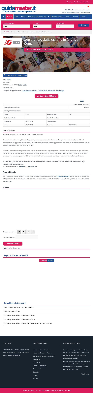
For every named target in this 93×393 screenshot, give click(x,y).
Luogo (37, 23)
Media (45, 90)
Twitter (50, 260)
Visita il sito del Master (46, 96)
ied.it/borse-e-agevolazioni (27, 167)
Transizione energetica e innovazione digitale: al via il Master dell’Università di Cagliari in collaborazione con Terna (76, 352)
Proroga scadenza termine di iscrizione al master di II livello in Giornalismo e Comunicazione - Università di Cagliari (76, 363)
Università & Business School (38, 17)
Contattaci (86, 2)
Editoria (34, 90)
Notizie (68, 17)
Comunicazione (27, 90)
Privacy (35, 378)
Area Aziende (78, 2)
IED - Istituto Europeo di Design (39, 49)
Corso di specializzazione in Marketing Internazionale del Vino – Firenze (27, 323)
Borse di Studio (57, 17)
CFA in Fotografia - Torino (11, 311)
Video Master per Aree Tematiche (43, 356)
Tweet (82, 101)
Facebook (43, 260)
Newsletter (36, 359)
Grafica (40, 90)
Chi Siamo (69, 2)
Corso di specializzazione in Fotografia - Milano (19, 315)
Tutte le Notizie (85, 374)
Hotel (25, 75)
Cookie (35, 375)
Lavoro (83, 17)
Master (9, 17)
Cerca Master (9, 23)
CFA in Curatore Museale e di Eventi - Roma (18, 307)
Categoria (60, 23)
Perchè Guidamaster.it (40, 366)
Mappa (20, 75)
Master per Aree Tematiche (41, 350)
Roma (9, 79)
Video (23, 17)
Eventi (75, 17)
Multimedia (51, 90)
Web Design (60, 90)
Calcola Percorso (13, 244)
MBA (16, 17)
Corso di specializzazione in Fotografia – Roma (19, 319)
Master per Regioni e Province (42, 353)
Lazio (24, 85)
